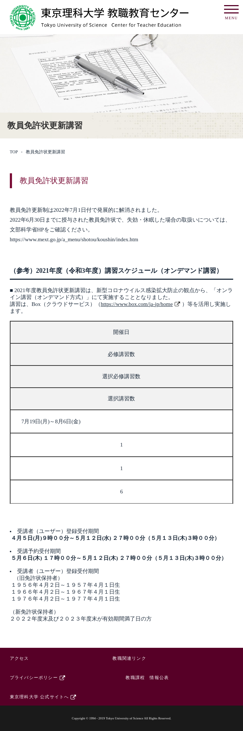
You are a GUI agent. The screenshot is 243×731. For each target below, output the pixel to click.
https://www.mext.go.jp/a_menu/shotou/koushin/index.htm (74, 239)
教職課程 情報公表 (147, 677)
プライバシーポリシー (34, 677)
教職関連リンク (129, 658)
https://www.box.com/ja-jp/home (137, 304)
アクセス (19, 658)
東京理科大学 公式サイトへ (39, 696)
